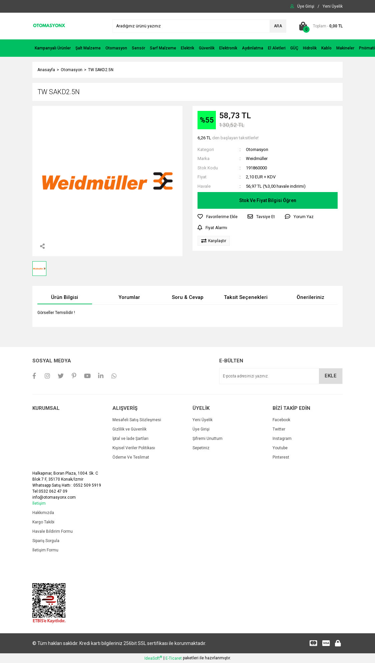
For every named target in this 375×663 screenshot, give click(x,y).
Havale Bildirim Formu (52, 531)
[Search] (199, 26)
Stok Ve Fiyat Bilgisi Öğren (267, 200)
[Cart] (319, 26)
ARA (278, 26)
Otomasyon (257, 149)
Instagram (282, 438)
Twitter (279, 429)
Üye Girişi (201, 429)
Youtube (280, 448)
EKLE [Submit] (331, 376)
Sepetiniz (201, 448)
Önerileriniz (310, 297)
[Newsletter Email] (281, 376)
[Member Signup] (333, 6)
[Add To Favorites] (218, 217)
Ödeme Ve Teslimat (130, 457)
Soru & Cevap (188, 297)
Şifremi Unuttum (208, 438)
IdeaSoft (153, 658)
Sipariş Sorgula (45, 540)
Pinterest (281, 457)
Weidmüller (257, 158)
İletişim (39, 503)
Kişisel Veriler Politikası (133, 448)
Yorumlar (129, 297)
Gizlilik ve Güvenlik (129, 429)
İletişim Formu (45, 550)
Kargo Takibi (43, 522)
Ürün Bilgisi (64, 297)
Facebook (281, 420)
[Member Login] (305, 6)
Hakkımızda (43, 512)
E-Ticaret (173, 658)
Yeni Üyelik (203, 420)
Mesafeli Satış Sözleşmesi (136, 420)
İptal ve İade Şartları (130, 438)
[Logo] (49, 25)
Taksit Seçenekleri (246, 297)
